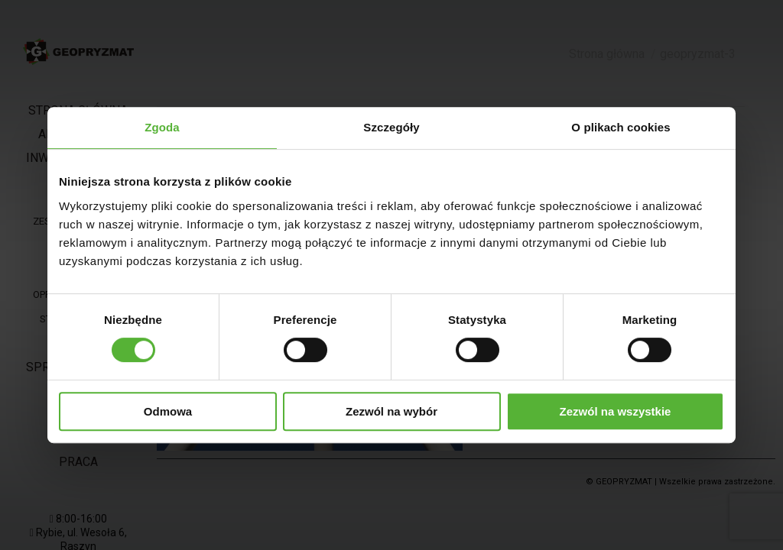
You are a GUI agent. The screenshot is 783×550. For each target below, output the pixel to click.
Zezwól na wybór (391, 411)
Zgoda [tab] (162, 127)
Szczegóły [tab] (391, 127)
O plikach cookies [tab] (620, 127)
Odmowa (168, 411)
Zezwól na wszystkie (615, 411)
